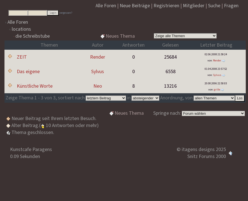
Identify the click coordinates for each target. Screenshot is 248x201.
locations (21, 29)
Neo (97, 86)
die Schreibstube (32, 36)
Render (97, 57)
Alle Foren (18, 22)
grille (217, 90)
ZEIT (22, 57)
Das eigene (28, 71)
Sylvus (97, 71)
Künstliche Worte (35, 86)
